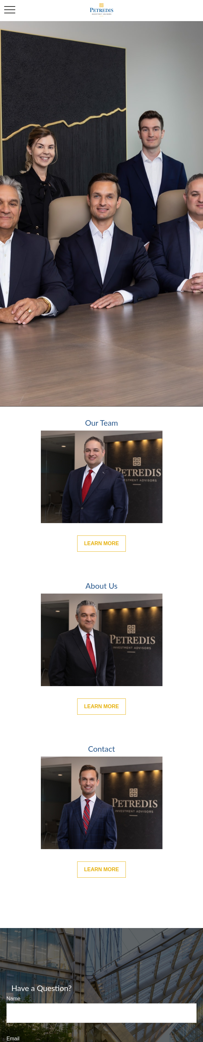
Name (13, 998)
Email (12, 1038)
